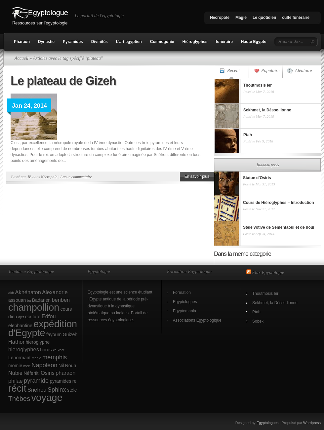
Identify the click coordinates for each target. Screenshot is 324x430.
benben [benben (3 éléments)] (61, 300)
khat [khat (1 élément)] (61, 350)
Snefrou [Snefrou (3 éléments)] (36, 390)
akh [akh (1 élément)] (11, 293)
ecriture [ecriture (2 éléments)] (33, 316)
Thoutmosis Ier (265, 293)
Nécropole (219, 17)
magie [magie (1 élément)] (36, 358)
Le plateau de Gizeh (63, 81)
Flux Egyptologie (268, 272)
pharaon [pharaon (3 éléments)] (65, 373)
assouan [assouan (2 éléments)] (17, 300)
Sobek (257, 321)
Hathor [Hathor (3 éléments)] (16, 342)
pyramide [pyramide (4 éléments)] (36, 380)
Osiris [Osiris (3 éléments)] (48, 373)
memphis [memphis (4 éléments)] (54, 357)
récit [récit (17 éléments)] (17, 388)
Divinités (99, 41)
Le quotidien (264, 17)
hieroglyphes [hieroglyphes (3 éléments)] (23, 349)
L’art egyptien (129, 41)
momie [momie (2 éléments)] (15, 365)
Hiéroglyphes (194, 41)
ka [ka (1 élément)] (55, 350)
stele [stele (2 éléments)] (72, 390)
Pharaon (22, 41)
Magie (241, 17)
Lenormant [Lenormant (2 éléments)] (19, 357)
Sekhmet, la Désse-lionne (275, 302)
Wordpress (312, 423)
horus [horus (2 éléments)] (46, 349)
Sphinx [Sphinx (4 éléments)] (57, 389)
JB (29, 177)
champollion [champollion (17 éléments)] (33, 307)
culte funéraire (295, 17)
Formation (182, 292)
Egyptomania (184, 311)
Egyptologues (185, 301)
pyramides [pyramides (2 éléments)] (60, 381)
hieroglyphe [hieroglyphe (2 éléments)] (38, 342)
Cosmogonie (162, 41)
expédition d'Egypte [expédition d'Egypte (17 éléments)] (42, 328)
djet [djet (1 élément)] (21, 317)
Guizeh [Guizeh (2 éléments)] (70, 334)
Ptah (256, 312)
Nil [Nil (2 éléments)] (61, 365)
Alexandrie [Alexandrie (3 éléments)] (54, 292)
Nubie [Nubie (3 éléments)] (15, 373)
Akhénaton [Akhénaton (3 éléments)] (28, 292)
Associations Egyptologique (197, 320)
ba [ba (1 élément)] (29, 300)
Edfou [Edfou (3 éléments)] (49, 316)
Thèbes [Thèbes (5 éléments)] (19, 398)
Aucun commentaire (76, 177)
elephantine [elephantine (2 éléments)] (20, 325)
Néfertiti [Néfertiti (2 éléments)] (31, 373)
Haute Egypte (253, 41)
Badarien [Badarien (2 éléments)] (41, 300)
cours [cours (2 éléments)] (66, 309)
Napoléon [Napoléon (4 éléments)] (44, 365)
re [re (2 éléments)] (74, 381)
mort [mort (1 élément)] (26, 366)
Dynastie (46, 41)
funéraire (224, 41)
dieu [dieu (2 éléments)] (12, 316)
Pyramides (73, 41)
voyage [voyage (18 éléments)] (46, 397)
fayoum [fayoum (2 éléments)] (53, 334)
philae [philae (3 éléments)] (15, 381)
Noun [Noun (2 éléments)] (70, 365)
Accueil (21, 58)
